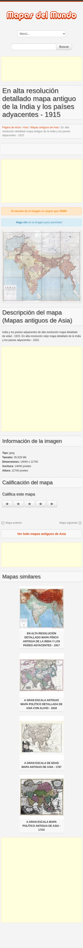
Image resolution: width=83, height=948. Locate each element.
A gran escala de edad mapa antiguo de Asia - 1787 (41, 765)
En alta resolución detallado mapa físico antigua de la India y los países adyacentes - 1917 (41, 639)
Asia (25, 127)
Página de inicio (11, 127)
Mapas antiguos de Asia (44, 127)
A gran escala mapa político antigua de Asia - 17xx (41, 825)
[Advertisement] (41, 69)
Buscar (64, 46)
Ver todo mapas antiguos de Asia (41, 534)
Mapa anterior (14, 522)
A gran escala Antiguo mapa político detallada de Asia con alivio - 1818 (41, 704)
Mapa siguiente (68, 522)
